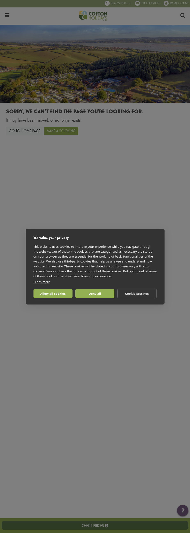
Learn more (41, 282)
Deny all (95, 293)
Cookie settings (137, 293)
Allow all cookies (53, 293)
